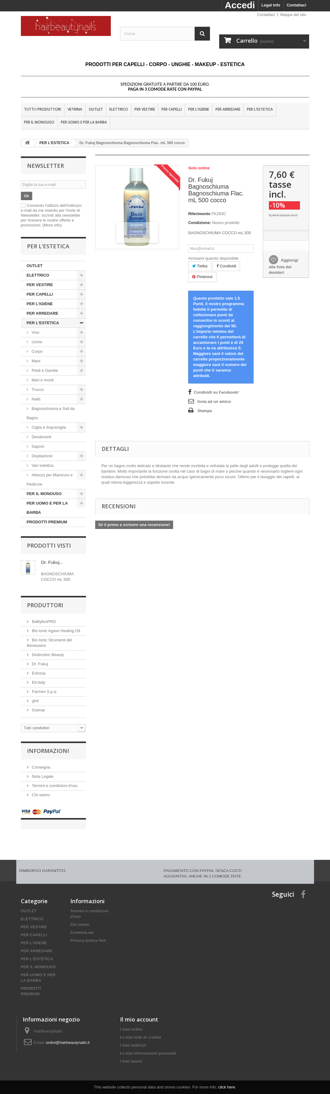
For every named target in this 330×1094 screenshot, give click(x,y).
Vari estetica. (43, 465)
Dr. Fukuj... (52, 562)
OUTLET (96, 109)
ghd (35, 701)
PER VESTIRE (144, 109)
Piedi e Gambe (44, 370)
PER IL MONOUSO (39, 122)
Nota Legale (42, 776)
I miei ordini (131, 1023)
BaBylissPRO (43, 621)
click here (226, 1087)
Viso (36, 332)
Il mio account (139, 1013)
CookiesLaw (82, 926)
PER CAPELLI (171, 109)
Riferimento (199, 213)
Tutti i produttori (42, 109)
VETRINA (75, 109)
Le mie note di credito (140, 1031)
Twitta (199, 266)
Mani (36, 361)
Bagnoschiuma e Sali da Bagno (51, 413)
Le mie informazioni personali (148, 1047)
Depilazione (42, 456)
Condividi (226, 266)
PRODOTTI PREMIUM (47, 522)
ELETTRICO (118, 109)
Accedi (240, 5)
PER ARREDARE (227, 109)
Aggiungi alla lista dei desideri (283, 266)
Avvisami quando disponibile (213, 258)
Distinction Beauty (47, 654)
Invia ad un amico (214, 401)
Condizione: (199, 222)
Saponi (37, 446)
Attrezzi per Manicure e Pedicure (50, 479)
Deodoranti (41, 437)
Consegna (40, 767)
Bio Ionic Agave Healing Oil (55, 630)
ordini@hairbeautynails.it (68, 1036)
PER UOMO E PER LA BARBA (84, 122)
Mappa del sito (293, 14)
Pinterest (202, 276)
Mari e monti (42, 380)
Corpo (37, 351)
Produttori (45, 605)
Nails (36, 399)
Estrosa (38, 673)
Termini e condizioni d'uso (54, 785)
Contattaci (296, 5)
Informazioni (48, 750)
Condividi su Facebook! (216, 392)
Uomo (37, 342)
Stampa (204, 410)
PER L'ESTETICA (260, 109)
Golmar (38, 710)
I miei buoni (131, 1055)
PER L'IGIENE (198, 109)
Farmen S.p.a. (44, 691)
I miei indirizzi (133, 1039)
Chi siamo (40, 795)
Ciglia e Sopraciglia (48, 427)
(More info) (52, 225)
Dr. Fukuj (39, 664)
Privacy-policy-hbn (88, 934)
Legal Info (271, 5)
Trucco (37, 389)
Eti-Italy (38, 682)
